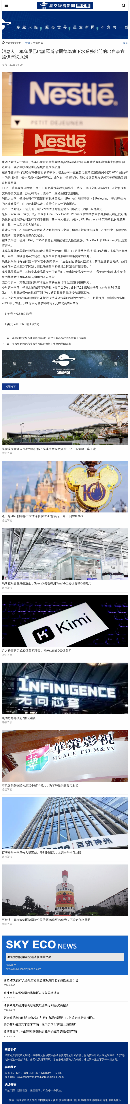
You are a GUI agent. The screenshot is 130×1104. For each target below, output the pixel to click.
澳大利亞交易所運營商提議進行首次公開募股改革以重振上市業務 (49, 338)
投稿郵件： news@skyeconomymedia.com (23, 967)
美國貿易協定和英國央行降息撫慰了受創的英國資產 (41, 343)
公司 (27, 43)
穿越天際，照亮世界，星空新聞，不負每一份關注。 (34, 1090)
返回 (125, 43)
